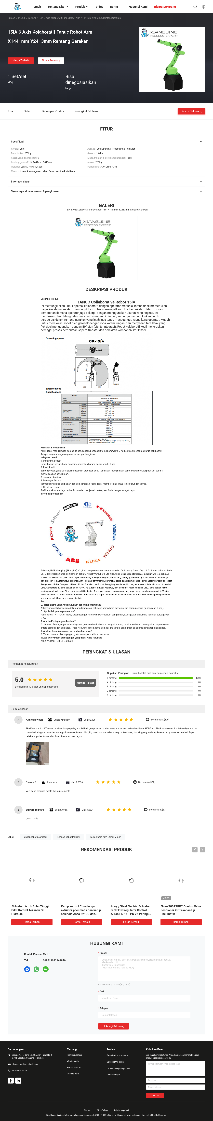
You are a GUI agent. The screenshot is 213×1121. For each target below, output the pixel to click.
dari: (102, 991)
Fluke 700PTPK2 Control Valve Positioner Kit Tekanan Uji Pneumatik (180, 910)
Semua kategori (113, 1075)
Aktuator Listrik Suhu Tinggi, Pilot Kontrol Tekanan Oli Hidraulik (30, 910)
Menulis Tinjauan (85, 682)
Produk (21, 18)
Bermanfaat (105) (160, 719)
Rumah (11, 18)
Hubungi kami (73, 1074)
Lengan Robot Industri (68, 837)
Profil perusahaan (74, 1055)
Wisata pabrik (73, 1061)
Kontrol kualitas (74, 1067)
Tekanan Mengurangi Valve (118, 1068)
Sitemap (87, 1110)
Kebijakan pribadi (121, 1110)
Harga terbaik (21, 60)
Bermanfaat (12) (146, 782)
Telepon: (104, 1008)
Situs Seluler (102, 1110)
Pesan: (103, 953)
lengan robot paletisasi (35, 837)
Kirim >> (155, 1096)
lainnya (32, 18)
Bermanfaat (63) (157, 809)
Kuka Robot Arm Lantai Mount (105, 837)
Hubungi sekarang (113, 1026)
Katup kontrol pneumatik (117, 1055)
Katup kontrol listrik (115, 1062)
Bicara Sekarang (51, 60)
